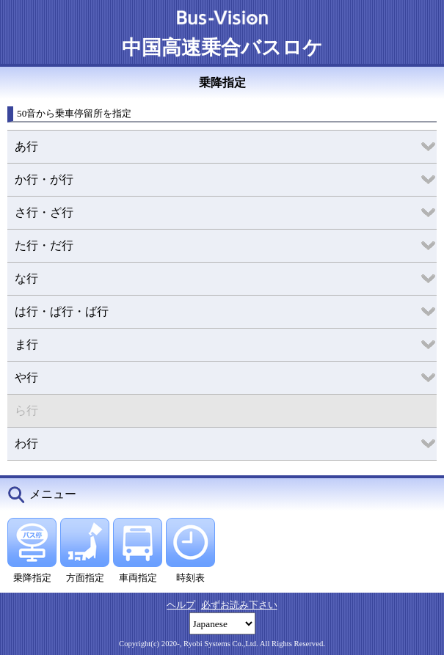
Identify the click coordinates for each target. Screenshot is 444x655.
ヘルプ (181, 604)
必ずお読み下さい (239, 604)
